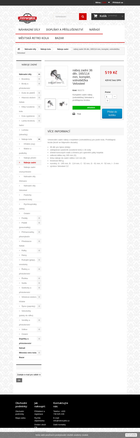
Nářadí (94, 29)
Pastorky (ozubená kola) (25, 197)
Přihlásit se (118, 2)
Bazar (59, 38)
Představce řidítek (25, 243)
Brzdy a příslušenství (24, 86)
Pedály (24, 218)
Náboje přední (28, 158)
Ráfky (24, 250)
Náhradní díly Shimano (27, 178)
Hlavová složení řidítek (27, 99)
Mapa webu (20, 418)
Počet (107, 92)
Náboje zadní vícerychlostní (27, 169)
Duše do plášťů (28, 93)
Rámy (24, 255)
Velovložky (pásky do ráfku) (26, 313)
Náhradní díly (29, 29)
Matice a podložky (25, 150)
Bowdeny (25, 79)
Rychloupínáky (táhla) (28, 206)
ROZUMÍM (131, 435)
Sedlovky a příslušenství (25, 290)
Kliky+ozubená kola (27, 109)
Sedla (24, 283)
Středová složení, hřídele (28, 299)
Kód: (75, 90)
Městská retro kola (34, 38)
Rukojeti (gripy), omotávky (27, 262)
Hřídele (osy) (28, 144)
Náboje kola (45, 49)
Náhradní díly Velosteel (27, 188)
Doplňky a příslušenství (64, 29)
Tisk (79, 114)
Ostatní (25, 213)
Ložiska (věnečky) (23, 132)
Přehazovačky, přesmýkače (26, 234)
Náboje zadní (61, 49)
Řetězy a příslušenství (24, 271)
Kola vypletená (28, 116)
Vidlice (24, 329)
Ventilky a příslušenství (24, 322)
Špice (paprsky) (28, 306)
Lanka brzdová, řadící (27, 123)
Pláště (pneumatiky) (24, 225)
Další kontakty (59, 424)
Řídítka (24, 278)
